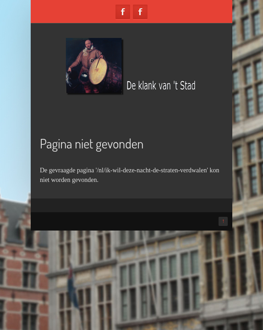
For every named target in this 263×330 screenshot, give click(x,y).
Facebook (122, 12)
